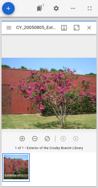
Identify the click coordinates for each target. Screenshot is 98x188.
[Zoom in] (22, 138)
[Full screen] (89, 8)
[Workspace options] (73, 8)
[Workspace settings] (56, 8)
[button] (16, 167)
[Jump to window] (39, 8)
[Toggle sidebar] (9, 27)
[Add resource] (8, 8)
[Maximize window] (76, 27)
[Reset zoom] (47, 138)
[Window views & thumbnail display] (64, 27)
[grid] (49, 169)
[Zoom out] (34, 138)
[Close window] (89, 27)
